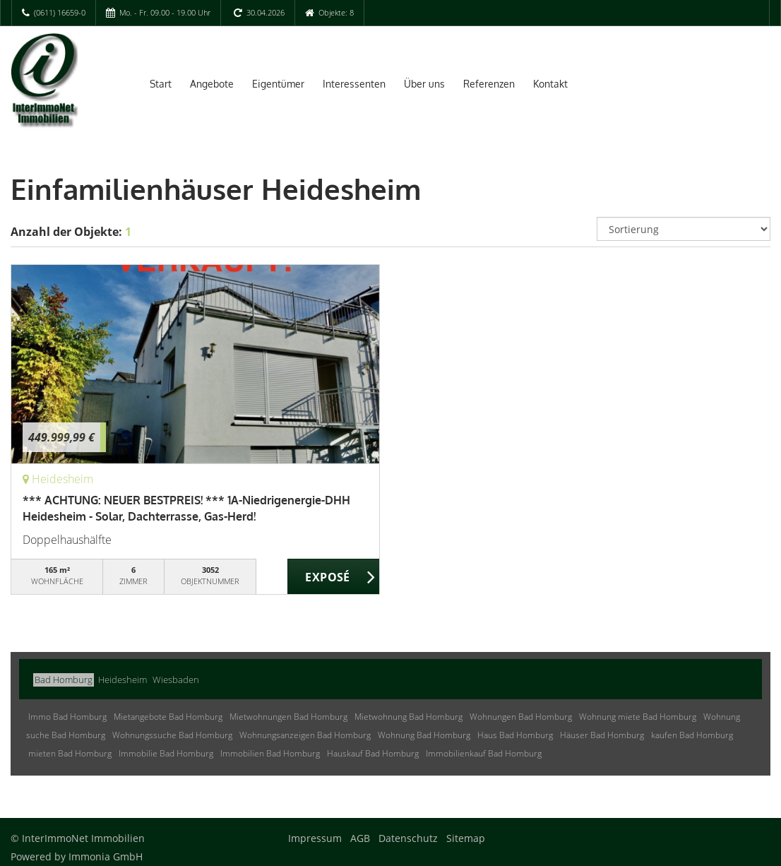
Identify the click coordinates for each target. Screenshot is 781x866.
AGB (360, 838)
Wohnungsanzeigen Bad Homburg (305, 735)
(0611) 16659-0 (59, 12)
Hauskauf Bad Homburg (373, 753)
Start (161, 84)
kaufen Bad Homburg (692, 735)
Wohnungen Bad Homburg (521, 717)
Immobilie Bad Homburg (166, 753)
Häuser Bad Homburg (602, 735)
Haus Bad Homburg (515, 735)
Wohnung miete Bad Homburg (637, 717)
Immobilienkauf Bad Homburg (484, 753)
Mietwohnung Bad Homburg (408, 717)
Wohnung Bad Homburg (424, 735)
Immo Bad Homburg (67, 717)
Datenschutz (408, 838)
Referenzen (489, 84)
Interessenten (354, 84)
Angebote (212, 84)
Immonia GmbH (105, 856)
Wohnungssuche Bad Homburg (172, 735)
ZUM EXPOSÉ (333, 577)
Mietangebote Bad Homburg (168, 717)
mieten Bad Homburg (70, 753)
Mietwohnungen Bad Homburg (288, 717)
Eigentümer (278, 84)
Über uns (424, 84)
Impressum (315, 838)
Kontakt (550, 84)
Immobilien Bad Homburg (270, 753)
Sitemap (465, 838)
